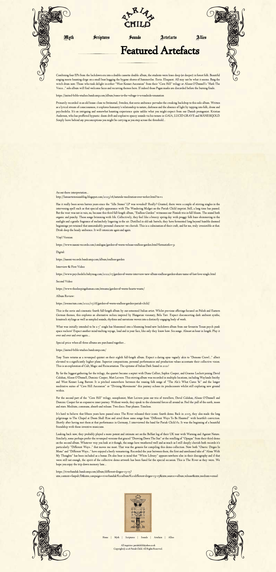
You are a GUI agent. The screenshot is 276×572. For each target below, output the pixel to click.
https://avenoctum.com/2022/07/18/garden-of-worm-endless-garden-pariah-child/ (103, 303)
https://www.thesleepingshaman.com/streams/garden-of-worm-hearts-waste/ (100, 289)
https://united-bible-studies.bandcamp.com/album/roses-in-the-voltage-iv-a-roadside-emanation (110, 95)
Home (105, 537)
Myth (69, 38)
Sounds (135, 38)
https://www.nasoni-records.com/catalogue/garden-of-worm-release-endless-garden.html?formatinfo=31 (115, 245)
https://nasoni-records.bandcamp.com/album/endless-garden (90, 259)
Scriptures (101, 38)
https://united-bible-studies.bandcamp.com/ (81, 350)
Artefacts (168, 38)
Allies (201, 38)
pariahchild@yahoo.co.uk (144, 545)
